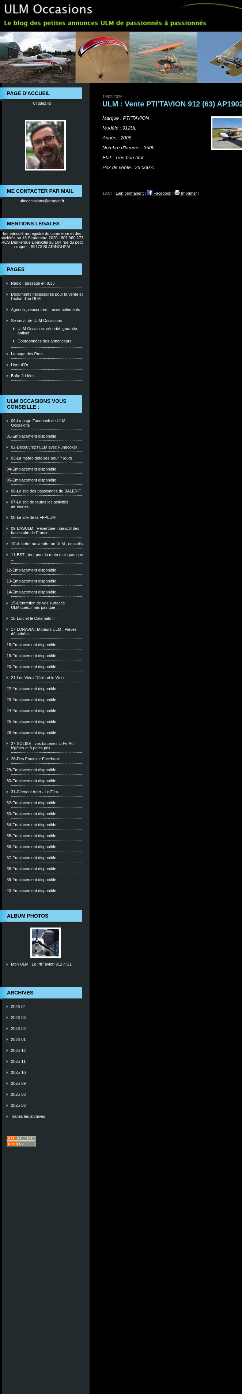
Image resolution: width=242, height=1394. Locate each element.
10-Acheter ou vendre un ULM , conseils (47, 544)
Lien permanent (130, 193)
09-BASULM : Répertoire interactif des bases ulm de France (45, 530)
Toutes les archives (28, 1116)
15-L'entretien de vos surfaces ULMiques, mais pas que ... (38, 605)
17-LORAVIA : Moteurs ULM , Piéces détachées (44, 631)
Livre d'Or (19, 365)
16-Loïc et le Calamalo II (32, 618)
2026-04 (18, 1006)
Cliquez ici (42, 103)
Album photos (27, 916)
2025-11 (18, 1061)
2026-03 (18, 1017)
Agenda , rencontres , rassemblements (45, 309)
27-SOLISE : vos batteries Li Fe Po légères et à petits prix (42, 745)
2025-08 (18, 1094)
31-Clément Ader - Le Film (34, 792)
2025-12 (18, 1050)
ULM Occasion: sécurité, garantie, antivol (48, 330)
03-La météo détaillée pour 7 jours (41, 458)
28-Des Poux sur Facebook (35, 759)
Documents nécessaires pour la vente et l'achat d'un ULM (47, 296)
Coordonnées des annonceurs (44, 341)
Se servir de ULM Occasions (36, 320)
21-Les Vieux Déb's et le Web (37, 677)
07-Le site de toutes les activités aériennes (39, 504)
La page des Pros (26, 354)
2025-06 (18, 1105)
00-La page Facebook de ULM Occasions (38, 423)
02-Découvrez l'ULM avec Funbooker (44, 447)
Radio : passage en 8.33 (32, 283)
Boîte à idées (22, 376)
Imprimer (185, 193)
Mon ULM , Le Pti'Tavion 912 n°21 (41, 964)
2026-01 (18, 1039)
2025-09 (18, 1083)
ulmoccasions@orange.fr (42, 201)
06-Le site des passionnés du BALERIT (46, 491)
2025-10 (18, 1072)
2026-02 (18, 1028)
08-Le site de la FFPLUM (33, 517)
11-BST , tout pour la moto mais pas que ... (47, 556)
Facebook (159, 193)
